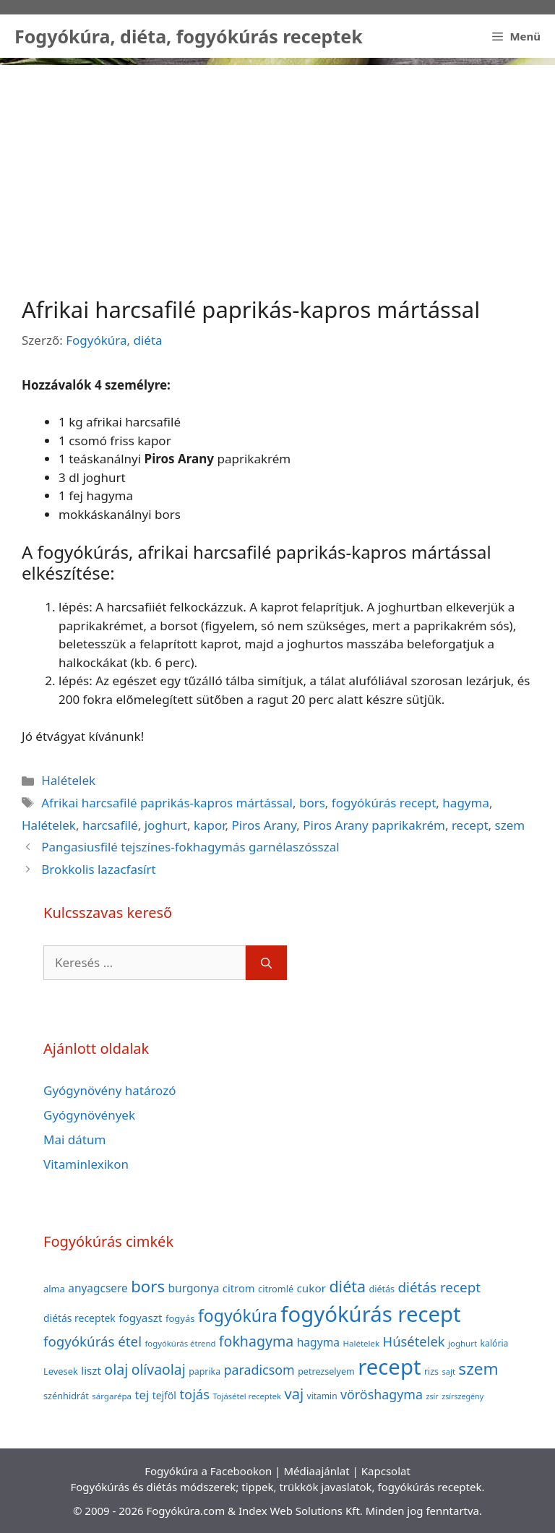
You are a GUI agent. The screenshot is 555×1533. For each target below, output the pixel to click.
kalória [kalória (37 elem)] (495, 1343)
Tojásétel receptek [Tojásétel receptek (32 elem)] (246, 1396)
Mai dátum (74, 1139)
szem (510, 825)
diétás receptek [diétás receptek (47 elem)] (79, 1318)
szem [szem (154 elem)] (478, 1368)
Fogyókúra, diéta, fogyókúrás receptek (188, 36)
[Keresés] (266, 962)
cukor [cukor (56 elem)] (312, 1288)
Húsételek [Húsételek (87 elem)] (414, 1341)
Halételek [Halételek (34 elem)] (361, 1343)
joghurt (166, 825)
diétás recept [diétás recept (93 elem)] (439, 1287)
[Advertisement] (277, 166)
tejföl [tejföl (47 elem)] (164, 1395)
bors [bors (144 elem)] (148, 1286)
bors (312, 802)
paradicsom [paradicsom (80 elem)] (259, 1369)
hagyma (465, 802)
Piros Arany (264, 825)
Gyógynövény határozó (109, 1090)
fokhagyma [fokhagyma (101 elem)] (256, 1341)
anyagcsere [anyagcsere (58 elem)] (98, 1288)
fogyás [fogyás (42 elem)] (180, 1318)
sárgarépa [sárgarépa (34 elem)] (112, 1396)
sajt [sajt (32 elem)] (448, 1371)
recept (470, 825)
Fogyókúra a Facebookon (208, 1471)
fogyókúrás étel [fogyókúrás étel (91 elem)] (92, 1341)
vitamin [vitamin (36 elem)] (322, 1396)
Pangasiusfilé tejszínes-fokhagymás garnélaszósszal (190, 846)
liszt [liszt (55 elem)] (91, 1370)
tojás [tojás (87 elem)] (194, 1394)
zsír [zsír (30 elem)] (432, 1396)
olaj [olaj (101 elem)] (116, 1369)
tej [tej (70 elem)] (141, 1394)
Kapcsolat (385, 1471)
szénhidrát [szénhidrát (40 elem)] (66, 1395)
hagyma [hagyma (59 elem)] (318, 1342)
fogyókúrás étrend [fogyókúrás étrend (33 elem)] (180, 1343)
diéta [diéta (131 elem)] (347, 1286)
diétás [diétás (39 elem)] (382, 1289)
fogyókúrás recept (384, 802)
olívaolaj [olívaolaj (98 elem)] (159, 1369)
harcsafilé (110, 825)
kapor (209, 825)
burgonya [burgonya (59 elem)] (193, 1288)
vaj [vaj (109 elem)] (294, 1394)
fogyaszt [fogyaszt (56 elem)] (140, 1317)
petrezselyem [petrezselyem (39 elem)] (326, 1371)
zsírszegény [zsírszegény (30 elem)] (462, 1396)
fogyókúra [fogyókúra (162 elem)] (238, 1315)
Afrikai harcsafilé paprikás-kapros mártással (167, 802)
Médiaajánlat (316, 1471)
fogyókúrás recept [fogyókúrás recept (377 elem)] (370, 1314)
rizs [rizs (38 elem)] (431, 1371)
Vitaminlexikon (86, 1164)
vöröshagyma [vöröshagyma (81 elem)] (381, 1394)
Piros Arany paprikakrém (374, 825)
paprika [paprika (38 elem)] (204, 1371)
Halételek (68, 780)
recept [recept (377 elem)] (389, 1366)
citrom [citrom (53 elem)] (239, 1288)
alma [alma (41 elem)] (54, 1288)
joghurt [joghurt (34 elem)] (462, 1343)
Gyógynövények (89, 1115)
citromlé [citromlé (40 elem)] (275, 1288)
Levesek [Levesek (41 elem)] (60, 1371)
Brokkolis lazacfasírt (98, 869)
